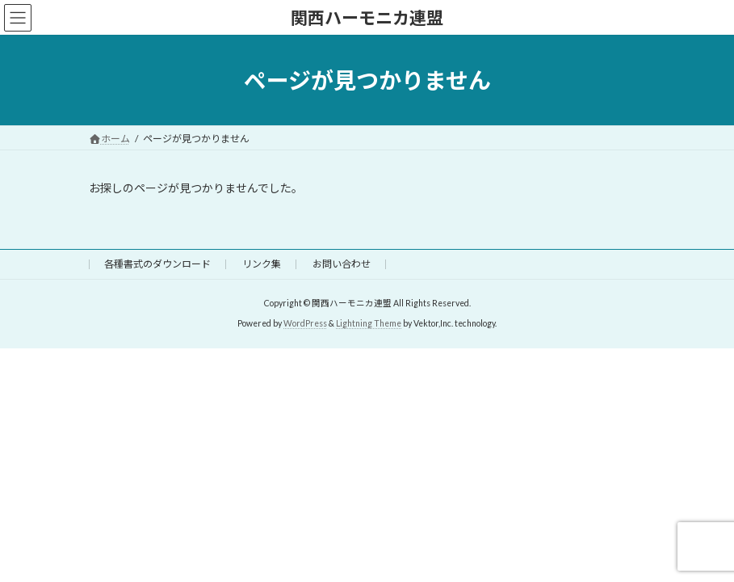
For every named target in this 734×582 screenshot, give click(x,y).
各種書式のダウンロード (157, 264)
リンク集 (261, 264)
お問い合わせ (341, 264)
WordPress (305, 323)
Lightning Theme (368, 323)
